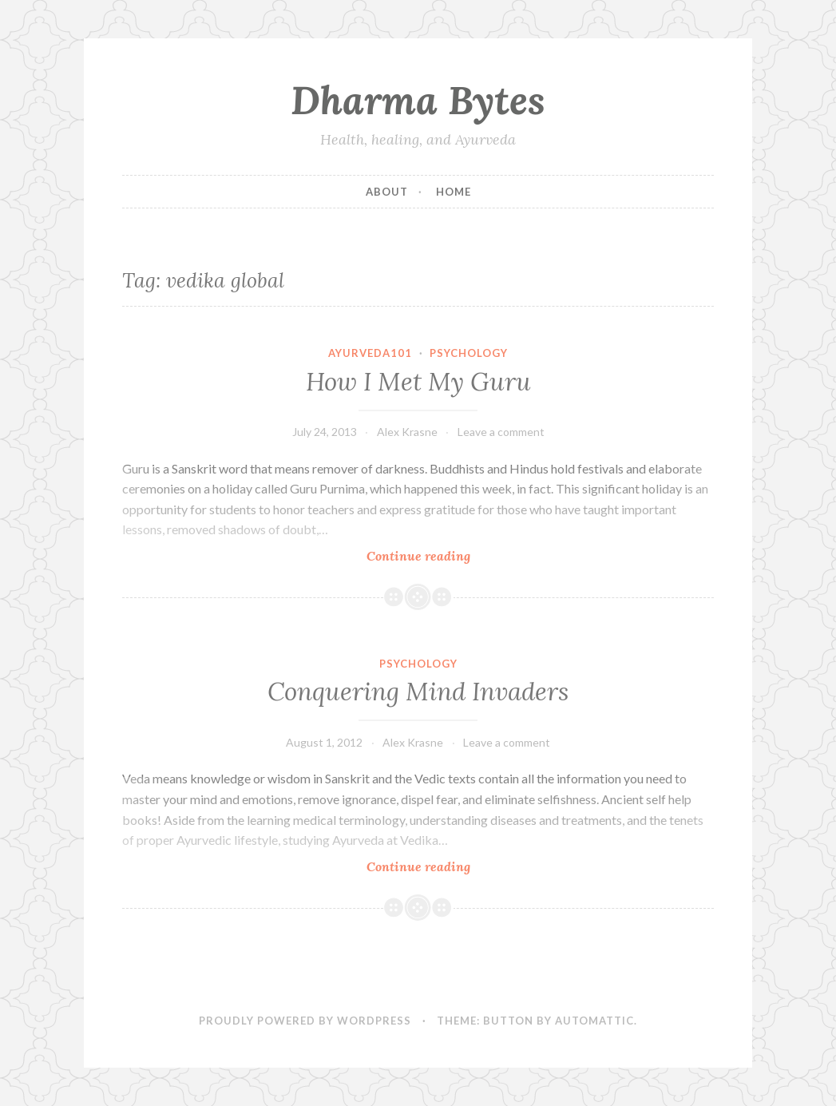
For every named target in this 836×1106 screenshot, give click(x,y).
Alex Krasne (407, 431)
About (387, 191)
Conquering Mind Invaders (418, 692)
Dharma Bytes (418, 100)
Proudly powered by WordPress (305, 1020)
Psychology (469, 353)
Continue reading (433, 555)
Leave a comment (501, 431)
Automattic (594, 1020)
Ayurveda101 (370, 353)
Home (453, 191)
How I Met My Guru (418, 382)
